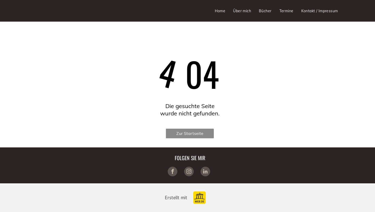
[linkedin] (205, 172)
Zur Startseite (189, 133)
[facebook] (172, 172)
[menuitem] (220, 11)
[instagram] (189, 172)
